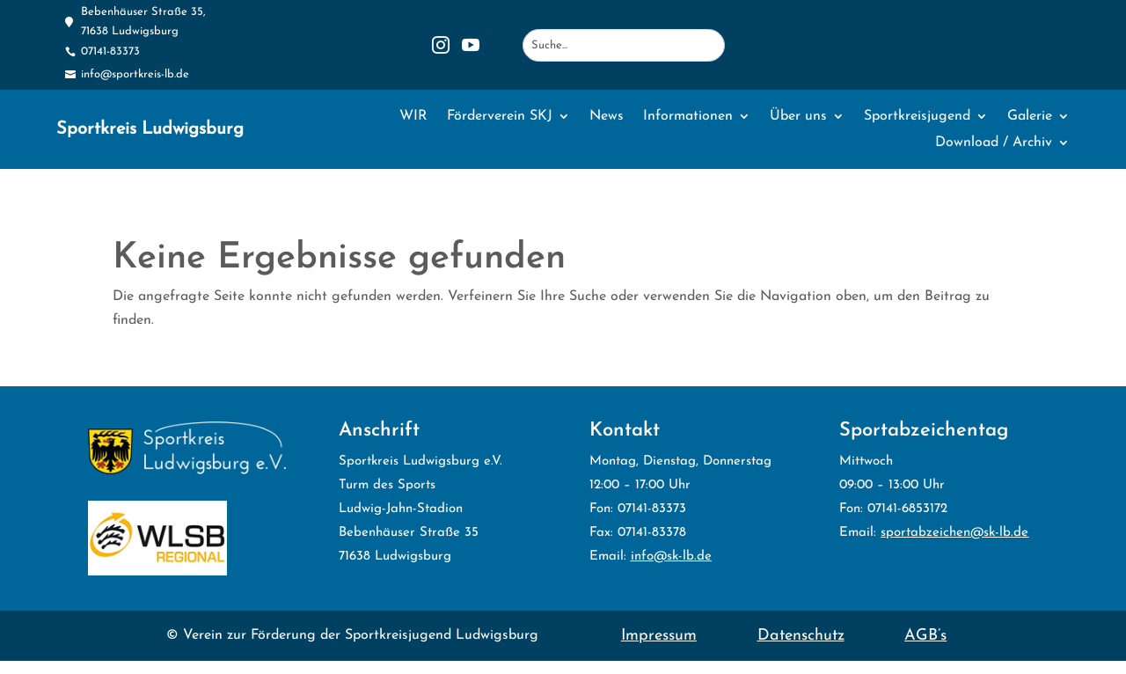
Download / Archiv (993, 143)
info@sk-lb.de (671, 556)
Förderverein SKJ (499, 116)
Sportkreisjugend (917, 116)
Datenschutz (800, 635)
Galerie (1029, 116)
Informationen (688, 116)
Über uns (798, 116)
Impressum (659, 635)
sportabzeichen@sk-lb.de (954, 532)
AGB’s (925, 635)
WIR (413, 116)
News (606, 116)
